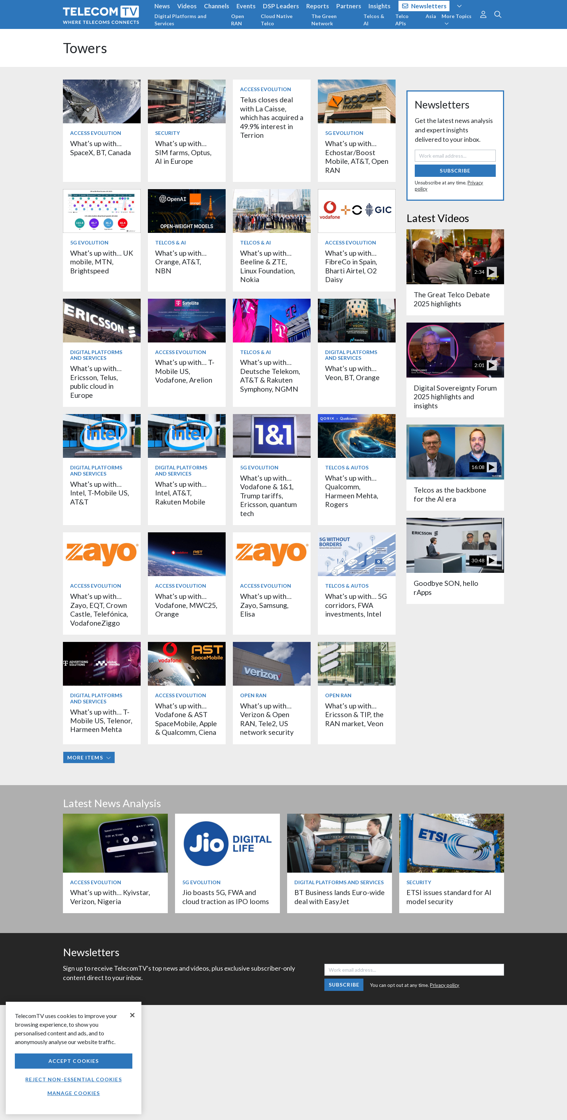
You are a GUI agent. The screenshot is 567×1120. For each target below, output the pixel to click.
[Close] (132, 1015)
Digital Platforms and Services (180, 19)
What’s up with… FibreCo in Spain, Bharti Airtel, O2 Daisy (351, 266)
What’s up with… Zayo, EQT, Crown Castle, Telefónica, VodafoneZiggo (99, 609)
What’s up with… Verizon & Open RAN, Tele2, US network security (267, 719)
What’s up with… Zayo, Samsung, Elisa (265, 605)
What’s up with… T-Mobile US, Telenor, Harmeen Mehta (101, 721)
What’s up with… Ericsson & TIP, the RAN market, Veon (354, 715)
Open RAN (237, 19)
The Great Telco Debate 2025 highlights (452, 298)
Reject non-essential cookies (73, 1079)
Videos (187, 6)
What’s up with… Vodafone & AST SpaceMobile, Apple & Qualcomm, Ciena (186, 719)
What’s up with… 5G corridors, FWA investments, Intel (356, 605)
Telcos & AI (373, 19)
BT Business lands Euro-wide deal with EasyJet (339, 896)
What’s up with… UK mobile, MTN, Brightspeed (101, 262)
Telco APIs (402, 19)
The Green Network (324, 19)
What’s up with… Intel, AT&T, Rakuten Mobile (180, 493)
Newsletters (424, 6)
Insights (379, 6)
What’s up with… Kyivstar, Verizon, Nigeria (110, 896)
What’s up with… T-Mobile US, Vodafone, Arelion (184, 371)
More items (89, 757)
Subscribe (455, 170)
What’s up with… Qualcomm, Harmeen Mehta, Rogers (351, 491)
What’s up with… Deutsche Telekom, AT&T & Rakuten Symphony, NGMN (270, 375)
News (162, 6)
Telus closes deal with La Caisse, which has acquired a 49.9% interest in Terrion (271, 117)
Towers (85, 48)
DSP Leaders (281, 6)
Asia (431, 16)
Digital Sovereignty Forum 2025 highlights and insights (455, 397)
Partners (348, 6)
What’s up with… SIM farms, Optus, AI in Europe (183, 152)
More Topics (457, 19)
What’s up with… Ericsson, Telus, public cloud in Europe (96, 381)
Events (246, 6)
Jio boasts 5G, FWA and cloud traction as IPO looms (225, 896)
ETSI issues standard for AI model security (448, 896)
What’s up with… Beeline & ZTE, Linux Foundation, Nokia (267, 266)
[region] (73, 1058)
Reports (317, 6)
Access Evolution (95, 133)
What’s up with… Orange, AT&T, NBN (180, 262)
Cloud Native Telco (277, 19)
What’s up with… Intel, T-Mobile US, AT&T (99, 493)
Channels (216, 6)
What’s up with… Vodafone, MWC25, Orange (186, 605)
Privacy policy (444, 985)
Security (167, 133)
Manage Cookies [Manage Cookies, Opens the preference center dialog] (73, 1093)
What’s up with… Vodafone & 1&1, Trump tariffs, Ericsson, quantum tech (268, 496)
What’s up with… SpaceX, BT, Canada (100, 147)
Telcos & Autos (346, 467)
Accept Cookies (73, 1061)
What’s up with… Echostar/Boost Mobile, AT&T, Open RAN (356, 156)
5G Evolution (344, 133)
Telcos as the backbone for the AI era (450, 494)
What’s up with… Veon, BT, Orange (352, 372)
